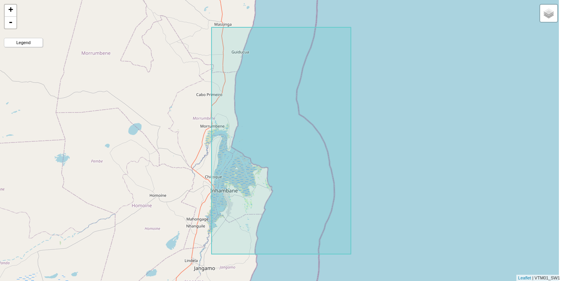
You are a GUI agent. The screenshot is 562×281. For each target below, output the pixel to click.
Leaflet (524, 278)
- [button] (10, 22)
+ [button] (10, 10)
